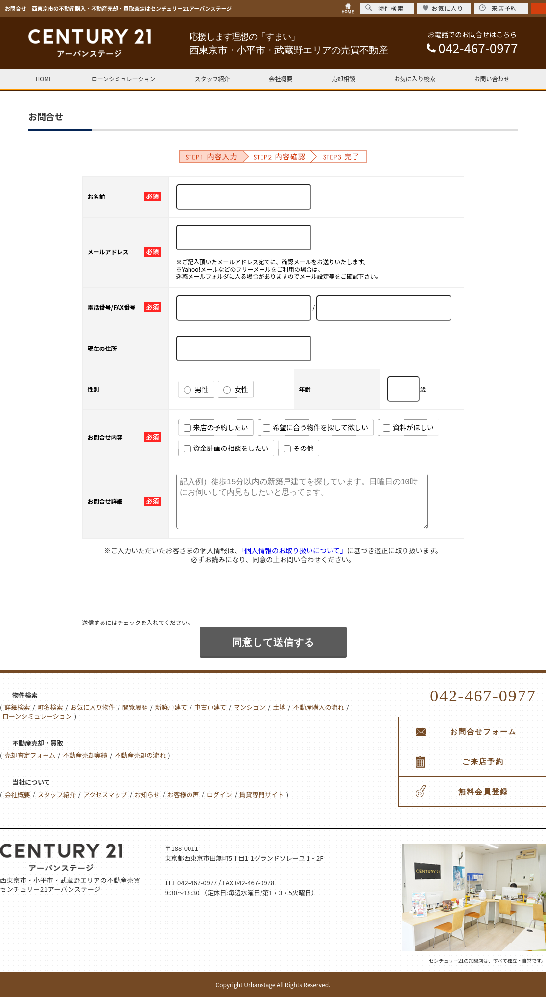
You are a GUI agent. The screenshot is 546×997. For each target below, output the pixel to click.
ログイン (219, 794)
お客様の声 (183, 794)
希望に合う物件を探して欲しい (316, 427)
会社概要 (280, 79)
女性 (235, 389)
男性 (196, 389)
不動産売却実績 (85, 755)
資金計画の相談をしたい (226, 448)
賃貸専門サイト (261, 794)
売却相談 (343, 79)
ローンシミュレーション (124, 79)
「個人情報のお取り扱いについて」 (294, 550)
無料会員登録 (483, 792)
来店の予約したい (216, 427)
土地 (279, 707)
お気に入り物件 (93, 707)
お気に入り (443, 8)
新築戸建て (171, 707)
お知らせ (147, 794)
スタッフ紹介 (212, 79)
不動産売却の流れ (140, 755)
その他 (299, 448)
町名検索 (50, 707)
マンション (249, 707)
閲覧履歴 (135, 707)
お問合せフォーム (483, 732)
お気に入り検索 (414, 79)
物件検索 (384, 8)
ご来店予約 (483, 762)
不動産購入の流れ (318, 707)
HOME (44, 79)
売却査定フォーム (29, 755)
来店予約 (498, 8)
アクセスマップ (105, 794)
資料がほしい (408, 427)
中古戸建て (210, 707)
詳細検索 (17, 707)
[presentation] (156, 599)
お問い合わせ (491, 79)
